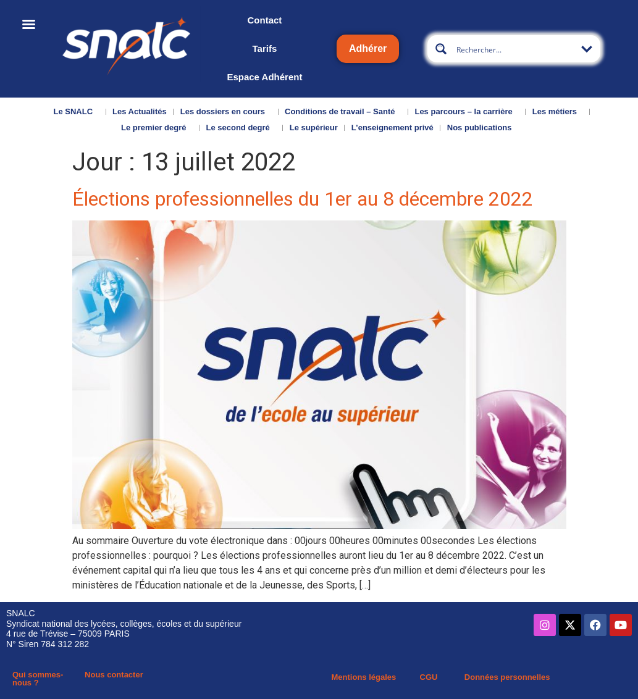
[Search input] (514, 49)
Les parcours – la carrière (466, 112)
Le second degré (240, 128)
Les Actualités (139, 111)
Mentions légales (364, 677)
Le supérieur (314, 127)
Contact (265, 20)
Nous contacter (114, 674)
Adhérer (368, 48)
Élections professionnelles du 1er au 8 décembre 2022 (302, 199)
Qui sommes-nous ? (37, 678)
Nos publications (482, 128)
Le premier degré (157, 128)
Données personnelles (507, 677)
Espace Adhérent (264, 77)
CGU (429, 677)
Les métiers (557, 112)
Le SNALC (76, 112)
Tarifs (265, 48)
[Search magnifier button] (441, 48)
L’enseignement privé (392, 127)
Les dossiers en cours (225, 112)
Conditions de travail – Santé (343, 112)
